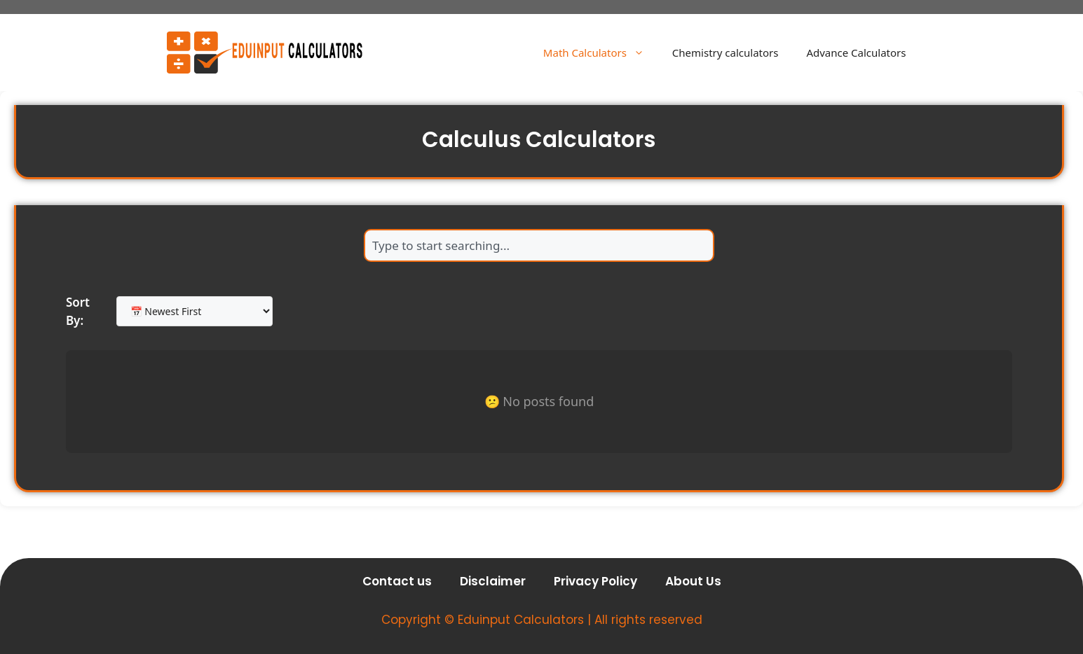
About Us (693, 581)
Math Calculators (600, 53)
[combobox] (539, 245)
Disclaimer (493, 581)
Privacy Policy (595, 581)
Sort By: (78, 311)
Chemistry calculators (725, 53)
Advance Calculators (856, 53)
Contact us (397, 581)
